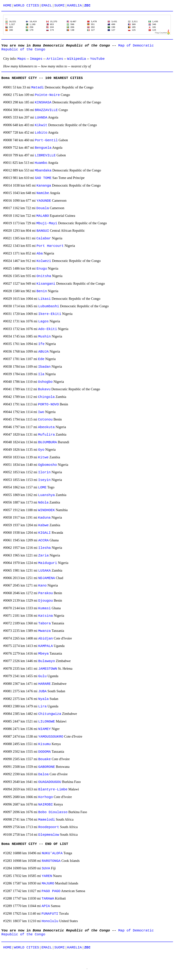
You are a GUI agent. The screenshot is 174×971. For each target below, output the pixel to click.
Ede (41, 359)
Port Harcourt (50, 246)
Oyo (41, 450)
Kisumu (44, 744)
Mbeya (43, 654)
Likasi (44, 299)
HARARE (44, 684)
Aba (40, 253)
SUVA (46, 868)
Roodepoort (48, 827)
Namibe (43, 193)
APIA (46, 906)
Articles (54, 59)
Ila (41, 374)
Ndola (43, 503)
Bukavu (44, 389)
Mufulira (46, 435)
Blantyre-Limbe (52, 789)
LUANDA (41, 118)
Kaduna (44, 518)
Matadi (37, 87)
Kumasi (44, 608)
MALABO (42, 216)
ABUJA (43, 352)
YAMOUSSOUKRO (50, 737)
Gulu (42, 676)
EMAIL (46, 5)
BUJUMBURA (47, 442)
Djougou (45, 601)
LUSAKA (44, 571)
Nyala (43, 699)
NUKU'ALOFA (52, 853)
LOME (42, 487)
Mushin (44, 336)
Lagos (43, 321)
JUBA (42, 691)
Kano (42, 586)
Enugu (42, 269)
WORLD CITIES (26, 5)
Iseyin (44, 480)
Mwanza (44, 631)
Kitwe (43, 457)
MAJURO (48, 883)
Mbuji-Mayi (46, 223)
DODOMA (44, 752)
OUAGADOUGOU (49, 782)
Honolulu (50, 921)
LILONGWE (46, 721)
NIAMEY (44, 729)
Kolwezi (44, 261)
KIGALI (44, 533)
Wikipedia (76, 59)
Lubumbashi (48, 306)
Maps (22, 59)
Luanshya (46, 495)
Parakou (45, 593)
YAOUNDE (44, 201)
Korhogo (45, 797)
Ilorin (44, 472)
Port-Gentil (46, 140)
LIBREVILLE (45, 155)
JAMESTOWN (47, 669)
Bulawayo (46, 661)
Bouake (44, 759)
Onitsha (44, 276)
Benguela (43, 148)
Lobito (41, 133)
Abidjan (45, 638)
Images (36, 59)
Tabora (44, 623)
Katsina (45, 616)
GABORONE (46, 767)
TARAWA (48, 899)
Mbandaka (43, 170)
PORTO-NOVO (48, 404)
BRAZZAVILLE (46, 110)
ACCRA (43, 540)
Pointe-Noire (47, 95)
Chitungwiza (49, 714)
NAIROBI (45, 805)
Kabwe (43, 525)
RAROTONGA (51, 861)
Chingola (46, 397)
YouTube (97, 59)
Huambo (41, 163)
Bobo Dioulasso (52, 812)
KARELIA (74, 5)
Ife (41, 344)
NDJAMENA (46, 578)
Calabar (43, 238)
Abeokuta (46, 427)
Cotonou (45, 420)
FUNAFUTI (49, 914)
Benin (42, 291)
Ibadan (44, 367)
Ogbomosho (47, 465)
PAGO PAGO (51, 891)
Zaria (43, 555)
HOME (7, 5)
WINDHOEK (46, 510)
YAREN (47, 876)
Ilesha (44, 548)
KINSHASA (43, 102)
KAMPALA (45, 646)
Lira (42, 706)
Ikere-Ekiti (49, 314)
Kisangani (46, 284)
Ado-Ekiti (47, 329)
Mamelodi (46, 820)
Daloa (43, 774)
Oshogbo (45, 382)
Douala (42, 208)
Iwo (41, 412)
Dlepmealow (48, 835)
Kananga (44, 186)
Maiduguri (47, 563)
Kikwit (41, 125)
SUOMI (59, 5)
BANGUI (43, 231)
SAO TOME (43, 178)
